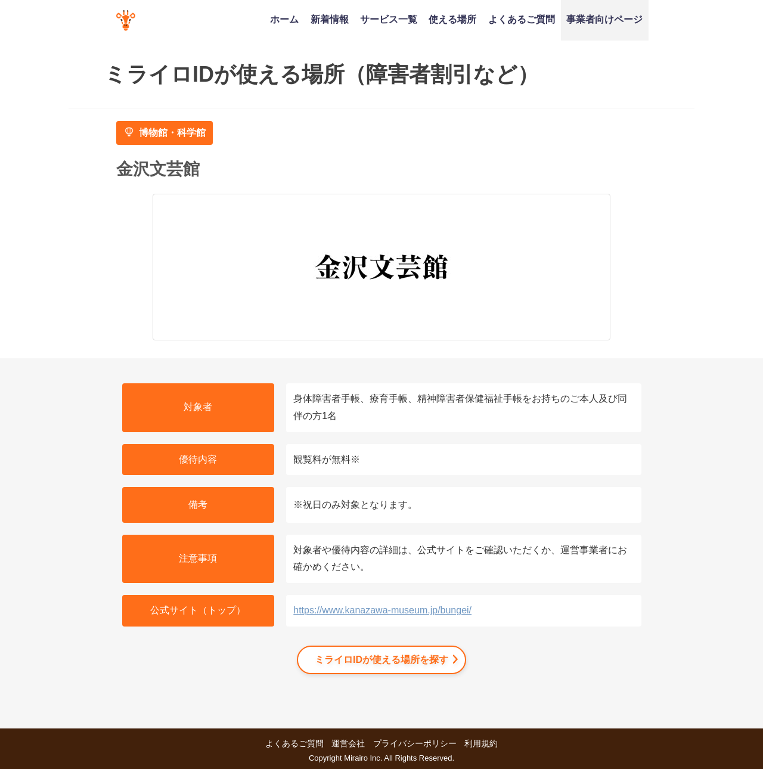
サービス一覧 (388, 19)
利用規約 (481, 743)
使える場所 (452, 19)
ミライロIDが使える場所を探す (381, 660)
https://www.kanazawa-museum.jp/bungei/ (382, 610)
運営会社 (348, 743)
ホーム (284, 19)
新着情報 (330, 19)
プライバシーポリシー (415, 743)
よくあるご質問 (521, 19)
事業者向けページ (604, 19)
